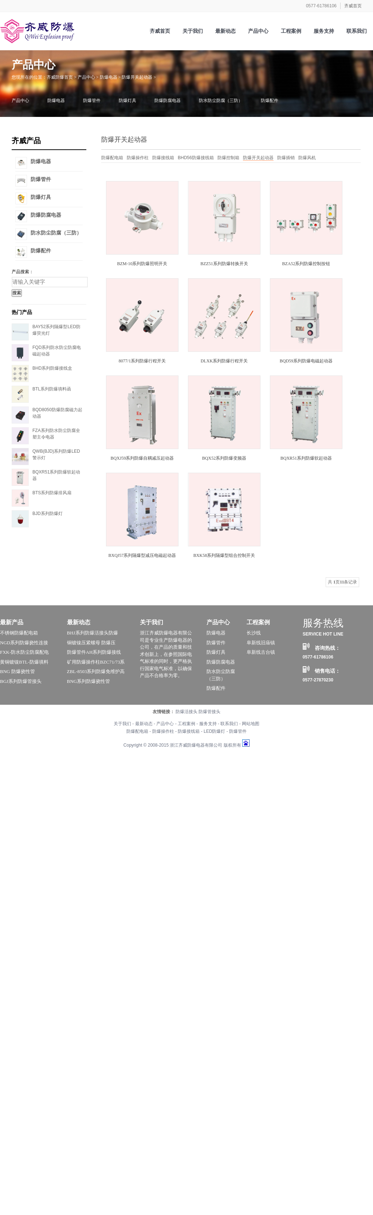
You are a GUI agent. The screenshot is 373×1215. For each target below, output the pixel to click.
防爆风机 (307, 157)
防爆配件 (269, 100)
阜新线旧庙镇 (261, 642)
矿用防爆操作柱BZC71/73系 (96, 662)
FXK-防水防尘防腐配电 (24, 652)
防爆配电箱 (112, 157)
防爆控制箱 (228, 157)
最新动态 (78, 622)
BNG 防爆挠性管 (17, 671)
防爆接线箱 (163, 157)
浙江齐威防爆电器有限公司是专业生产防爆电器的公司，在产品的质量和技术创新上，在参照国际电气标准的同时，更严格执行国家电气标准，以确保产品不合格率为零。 (166, 654)
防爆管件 (92, 100)
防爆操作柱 (138, 157)
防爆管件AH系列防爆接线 (94, 652)
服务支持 (208, 723)
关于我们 (151, 622)
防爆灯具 (127, 100)
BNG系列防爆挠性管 (88, 681)
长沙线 (254, 633)
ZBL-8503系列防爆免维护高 (96, 671)
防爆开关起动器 (137, 77)
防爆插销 (286, 157)
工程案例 (258, 622)
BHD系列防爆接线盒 (52, 368)
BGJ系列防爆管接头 (21, 681)
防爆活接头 (186, 711)
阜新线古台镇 (261, 652)
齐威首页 (353, 5)
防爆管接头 (209, 711)
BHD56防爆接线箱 (196, 157)
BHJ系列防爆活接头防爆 (92, 633)
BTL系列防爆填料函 (51, 389)
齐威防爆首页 (60, 77)
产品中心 (86, 77)
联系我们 (229, 723)
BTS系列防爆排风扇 (51, 492)
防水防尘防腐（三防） (221, 100)
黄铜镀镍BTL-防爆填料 (24, 662)
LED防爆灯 (214, 731)
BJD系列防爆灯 (47, 513)
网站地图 (250, 723)
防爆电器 (108, 77)
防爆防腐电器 (167, 100)
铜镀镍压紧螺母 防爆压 (91, 642)
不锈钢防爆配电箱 (19, 633)
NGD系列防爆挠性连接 (24, 642)
